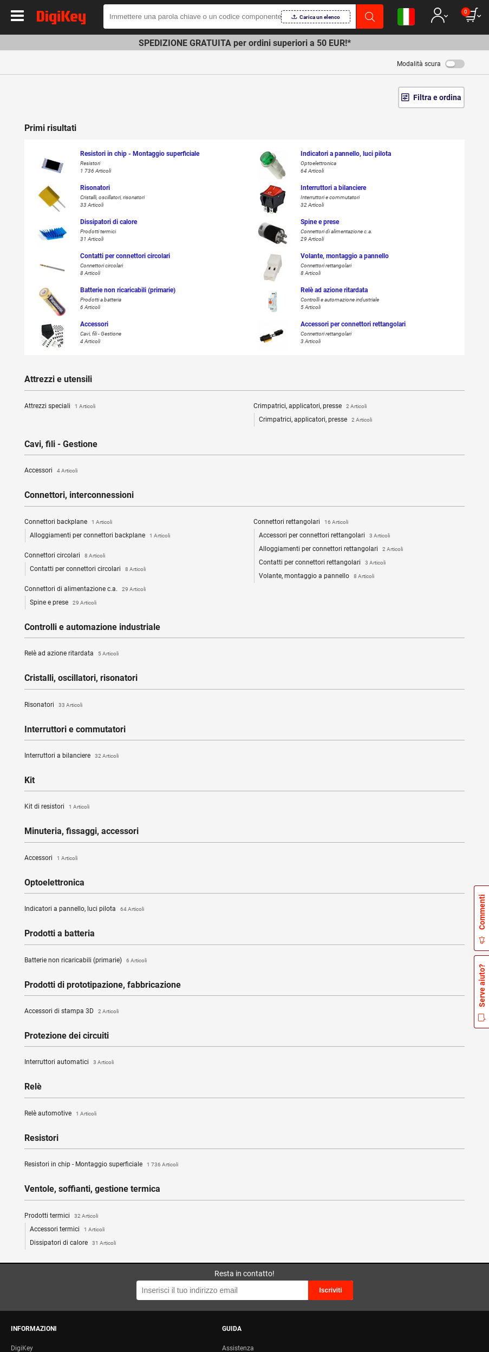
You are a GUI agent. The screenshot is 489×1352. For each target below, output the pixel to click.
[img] (61, 19)
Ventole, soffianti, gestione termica (92, 1189)
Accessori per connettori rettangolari (324, 535)
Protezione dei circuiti (66, 1036)
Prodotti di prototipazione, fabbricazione (102, 985)
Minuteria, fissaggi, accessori (81, 831)
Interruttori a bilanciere (71, 756)
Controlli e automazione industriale (92, 627)
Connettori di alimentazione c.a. (85, 589)
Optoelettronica (54, 883)
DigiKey (22, 1348)
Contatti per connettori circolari (88, 569)
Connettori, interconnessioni (79, 495)
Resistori (41, 1138)
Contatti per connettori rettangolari (322, 562)
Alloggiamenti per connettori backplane (100, 535)
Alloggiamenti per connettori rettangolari (331, 549)
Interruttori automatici (69, 1062)
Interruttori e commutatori (75, 729)
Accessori (50, 470)
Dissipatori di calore (73, 1243)
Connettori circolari (64, 555)
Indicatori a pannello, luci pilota (84, 909)
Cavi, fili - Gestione (60, 444)
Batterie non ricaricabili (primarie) (85, 960)
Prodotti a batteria (59, 933)
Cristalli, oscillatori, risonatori (81, 678)
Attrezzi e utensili (58, 379)
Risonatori (53, 705)
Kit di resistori (56, 806)
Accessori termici (67, 1229)
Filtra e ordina (437, 97)
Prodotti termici (61, 1216)
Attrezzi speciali (59, 406)
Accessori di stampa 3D (71, 1011)
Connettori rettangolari (300, 522)
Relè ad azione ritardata (71, 653)
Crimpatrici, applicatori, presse (310, 406)
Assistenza (238, 1348)
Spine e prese (63, 602)
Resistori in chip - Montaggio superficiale (101, 1164)
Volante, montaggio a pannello (316, 576)
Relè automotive (60, 1113)
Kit (29, 780)
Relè (33, 1087)
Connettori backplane (68, 522)
